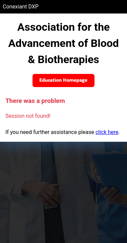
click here (107, 132)
